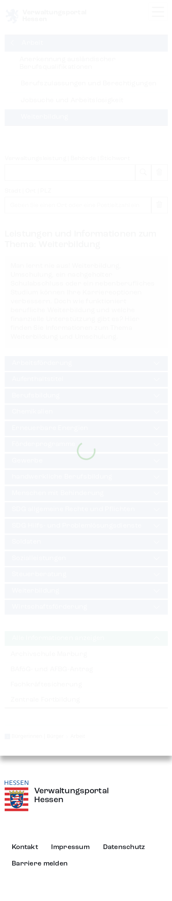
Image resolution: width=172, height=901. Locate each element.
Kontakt (25, 847)
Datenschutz (124, 847)
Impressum (70, 847)
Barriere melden (40, 863)
